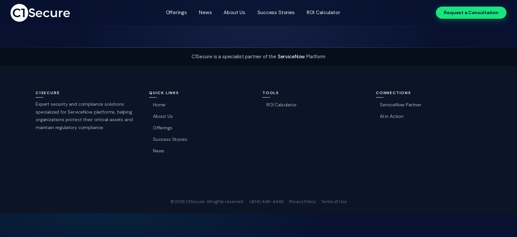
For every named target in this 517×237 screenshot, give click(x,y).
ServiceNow (291, 56)
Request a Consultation (471, 12)
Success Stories (276, 12)
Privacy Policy (302, 201)
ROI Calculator (323, 12)
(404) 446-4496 (266, 201)
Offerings (176, 12)
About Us (234, 12)
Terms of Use (334, 201)
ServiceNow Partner (400, 105)
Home (159, 105)
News (205, 12)
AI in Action (392, 116)
